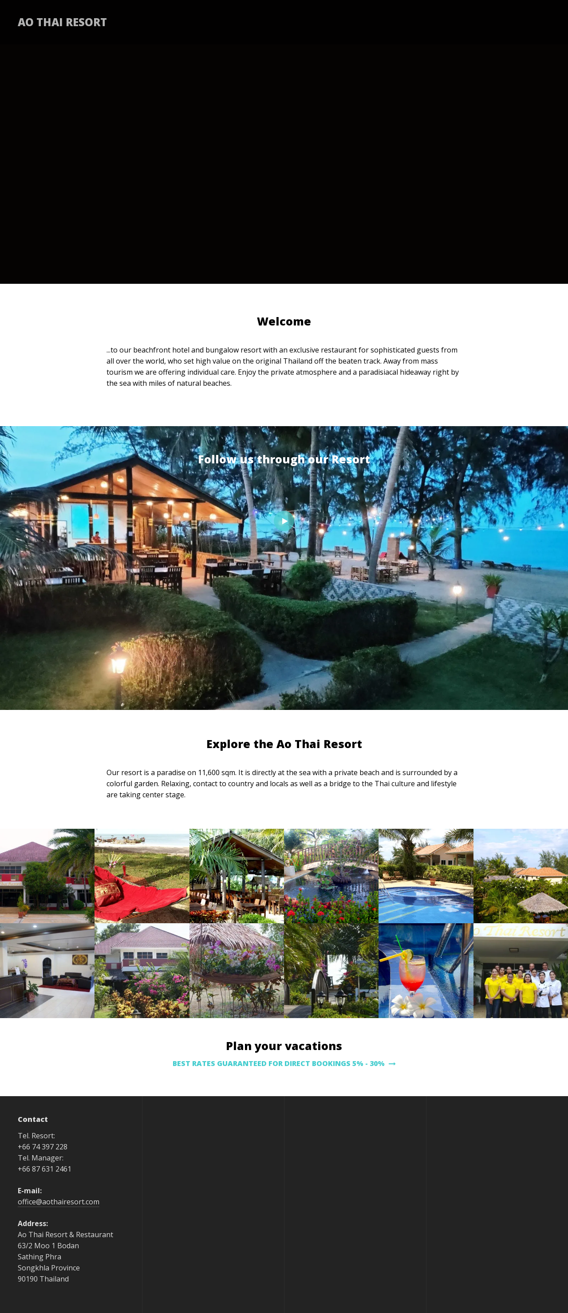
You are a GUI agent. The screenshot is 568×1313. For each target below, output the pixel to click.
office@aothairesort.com (58, 1202)
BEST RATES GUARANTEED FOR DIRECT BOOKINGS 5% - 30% (284, 1063)
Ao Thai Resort (62, 22)
